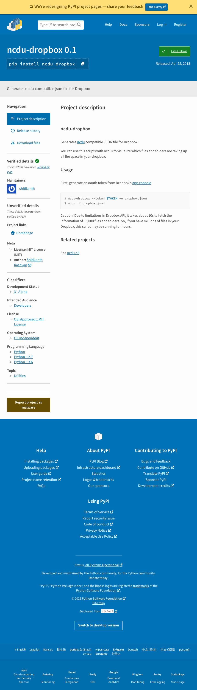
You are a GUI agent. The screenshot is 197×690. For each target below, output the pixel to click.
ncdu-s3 (73, 252)
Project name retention (39, 479)
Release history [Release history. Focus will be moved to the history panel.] (25, 130)
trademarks (141, 585)
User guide (39, 473)
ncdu (81, 142)
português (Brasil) (80, 650)
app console (141, 182)
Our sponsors (98, 485)
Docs (123, 24)
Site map (98, 603)
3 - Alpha (20, 291)
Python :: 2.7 (23, 356)
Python (19, 351)
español (34, 650)
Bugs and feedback (155, 461)
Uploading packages (39, 467)
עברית (87, 654)
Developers (22, 305)
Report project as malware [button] (28, 405)
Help (108, 24)
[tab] (28, 119)
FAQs (41, 485)
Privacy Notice (96, 530)
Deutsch (133, 650)
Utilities (20, 375)
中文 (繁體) (168, 650)
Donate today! (98, 577)
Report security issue (99, 518)
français (48, 650)
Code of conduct (96, 524)
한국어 (116, 654)
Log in (161, 24)
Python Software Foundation (96, 590)
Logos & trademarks (98, 479)
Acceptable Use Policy (96, 536)
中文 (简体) (149, 650)
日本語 (61, 650)
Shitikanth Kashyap (28, 262)
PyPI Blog (96, 461)
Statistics (98, 473)
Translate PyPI (154, 473)
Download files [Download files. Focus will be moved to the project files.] (25, 143)
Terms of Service (96, 512)
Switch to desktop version (98, 625)
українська (102, 650)
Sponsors (142, 24)
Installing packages (39, 461)
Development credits (154, 485)
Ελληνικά (118, 650)
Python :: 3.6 (23, 362)
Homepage (22, 233)
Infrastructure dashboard (96, 467)
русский (184, 650)
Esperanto (101, 654)
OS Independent (26, 338)
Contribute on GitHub (153, 467)
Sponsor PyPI (156, 479)
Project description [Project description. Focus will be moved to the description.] (28, 118)
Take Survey (154, 7)
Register (180, 24)
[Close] (191, 6)
